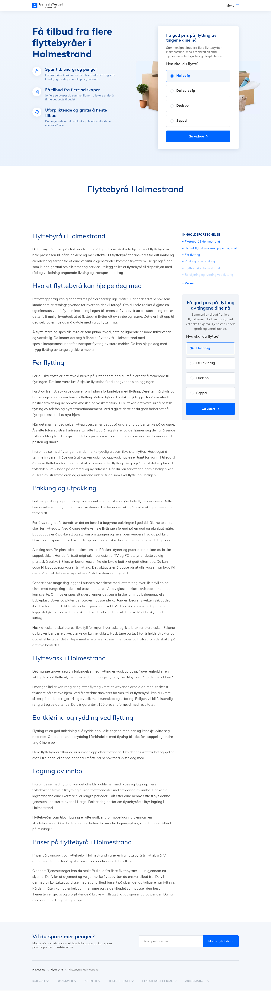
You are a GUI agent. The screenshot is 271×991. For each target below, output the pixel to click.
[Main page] (49, 5)
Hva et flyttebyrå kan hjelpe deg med (211, 248)
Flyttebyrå (59, 969)
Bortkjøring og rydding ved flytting (209, 274)
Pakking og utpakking (200, 261)
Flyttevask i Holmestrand (202, 268)
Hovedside (40, 969)
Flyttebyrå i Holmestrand (202, 241)
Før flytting (192, 254)
